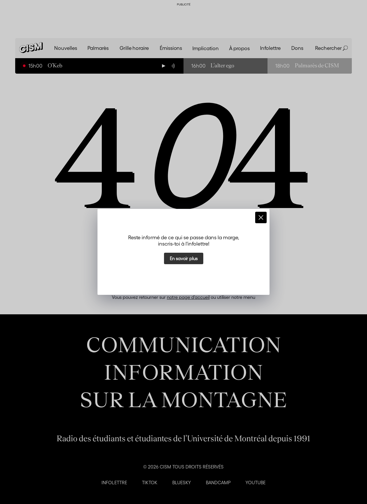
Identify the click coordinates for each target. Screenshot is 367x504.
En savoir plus (184, 258)
